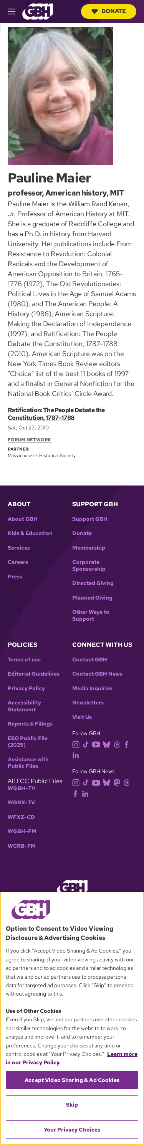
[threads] (118, 744)
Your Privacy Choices (72, 1129)
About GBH (23, 519)
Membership (88, 548)
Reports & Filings (30, 724)
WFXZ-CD (21, 817)
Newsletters (88, 702)
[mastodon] (118, 782)
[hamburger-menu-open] (15, 11)
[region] (72, 1018)
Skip (72, 1104)
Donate (108, 11)
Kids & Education (30, 533)
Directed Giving (93, 583)
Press (15, 576)
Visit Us (82, 717)
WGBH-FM (22, 831)
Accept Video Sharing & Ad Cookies (72, 1080)
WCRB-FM (22, 846)
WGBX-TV (21, 802)
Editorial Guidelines (34, 674)
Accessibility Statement (24, 706)
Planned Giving (92, 598)
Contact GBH (89, 659)
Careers (18, 562)
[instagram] (77, 744)
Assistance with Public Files (28, 763)
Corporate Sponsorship (89, 565)
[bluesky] (108, 744)
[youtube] (97, 744)
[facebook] (128, 744)
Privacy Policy (26, 688)
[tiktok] (87, 744)
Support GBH (90, 519)
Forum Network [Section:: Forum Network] (29, 440)
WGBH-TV (21, 788)
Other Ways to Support (90, 615)
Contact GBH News (97, 674)
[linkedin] (77, 755)
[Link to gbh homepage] (37, 11)
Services (19, 548)
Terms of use (24, 659)
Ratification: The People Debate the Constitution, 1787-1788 (56, 414)
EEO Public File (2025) (28, 742)
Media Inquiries (92, 688)
